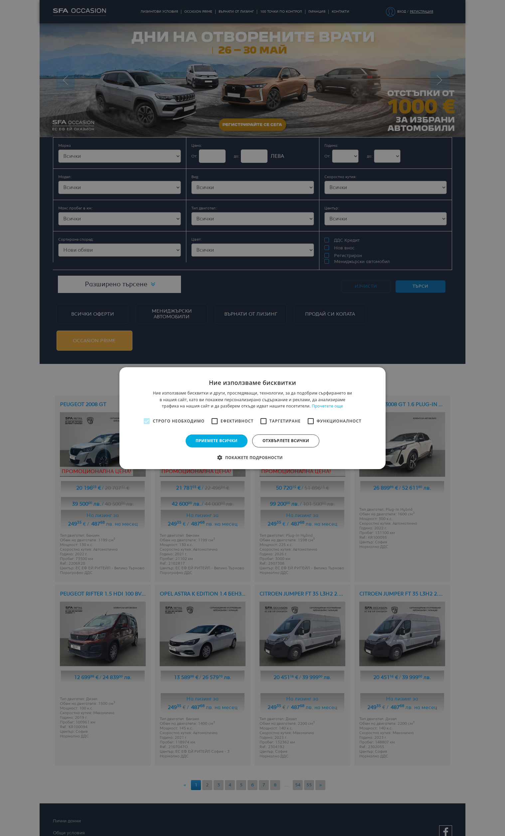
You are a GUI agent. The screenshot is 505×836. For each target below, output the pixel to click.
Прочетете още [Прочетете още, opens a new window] (327, 406)
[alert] (252, 418)
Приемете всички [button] (217, 440)
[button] (252, 457)
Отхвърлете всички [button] (285, 440)
